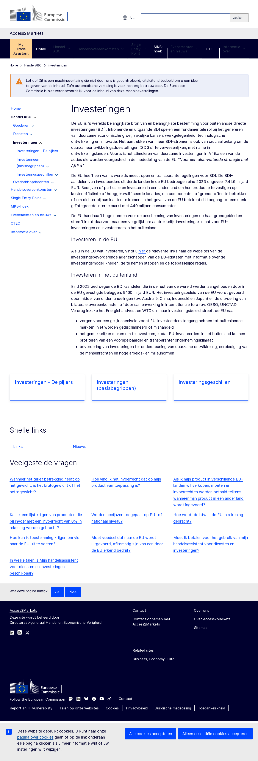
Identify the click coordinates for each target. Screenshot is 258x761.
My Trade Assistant (21, 49)
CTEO (210, 49)
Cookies (112, 708)
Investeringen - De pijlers (44, 382)
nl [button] (128, 17)
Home (41, 49)
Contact (125, 698)
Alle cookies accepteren (150, 733)
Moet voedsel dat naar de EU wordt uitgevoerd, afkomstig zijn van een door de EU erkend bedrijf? (127, 544)
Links (18, 446)
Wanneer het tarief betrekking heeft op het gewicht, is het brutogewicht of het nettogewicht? (45, 485)
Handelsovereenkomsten (100, 49)
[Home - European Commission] (41, 687)
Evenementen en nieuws (184, 49)
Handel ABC (61, 49)
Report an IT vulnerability (31, 708)
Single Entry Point (138, 49)
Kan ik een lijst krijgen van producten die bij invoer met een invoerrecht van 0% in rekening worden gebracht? (46, 521)
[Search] (239, 17)
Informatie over (234, 49)
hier (142, 251)
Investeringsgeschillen (205, 382)
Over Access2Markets (212, 619)
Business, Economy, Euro (154, 659)
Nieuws (79, 446)
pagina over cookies (35, 737)
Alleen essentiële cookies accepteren (215, 733)
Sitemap (201, 628)
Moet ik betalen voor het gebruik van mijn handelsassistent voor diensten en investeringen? (210, 544)
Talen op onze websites (79, 708)
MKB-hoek (158, 49)
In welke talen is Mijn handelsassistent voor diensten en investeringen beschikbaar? (44, 566)
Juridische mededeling (173, 708)
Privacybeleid (137, 708)
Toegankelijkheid (211, 708)
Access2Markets (23, 610)
